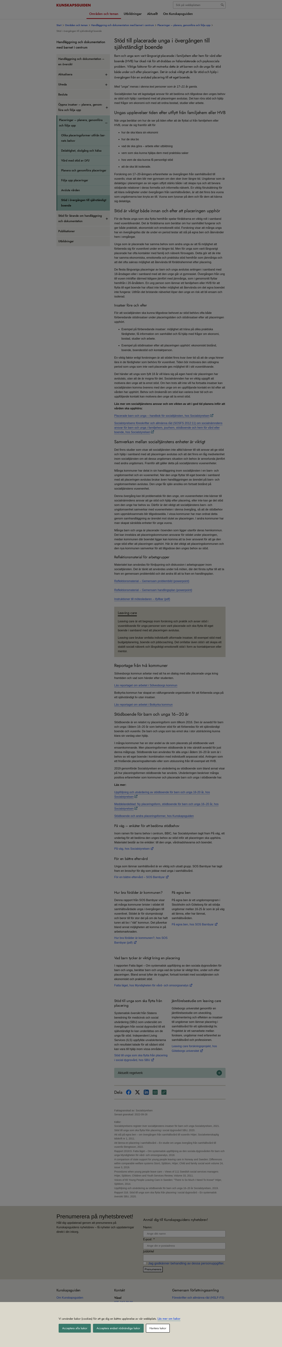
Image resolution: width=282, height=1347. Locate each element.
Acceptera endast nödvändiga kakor (118, 1328)
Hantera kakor (157, 1328)
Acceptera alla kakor (74, 1328)
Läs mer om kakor (169, 1319)
